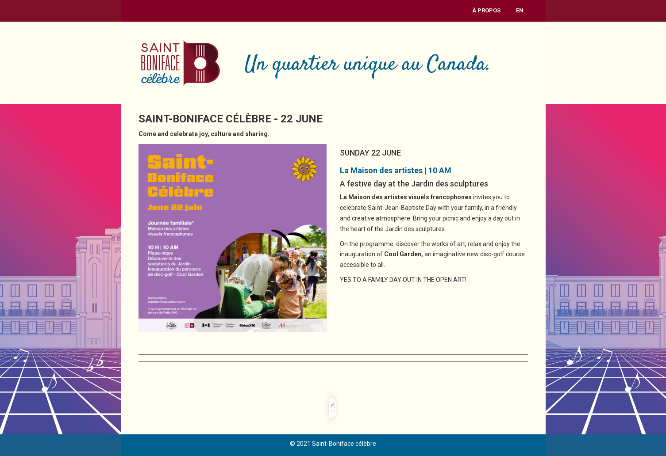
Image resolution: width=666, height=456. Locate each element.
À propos (486, 10)
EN (520, 10)
